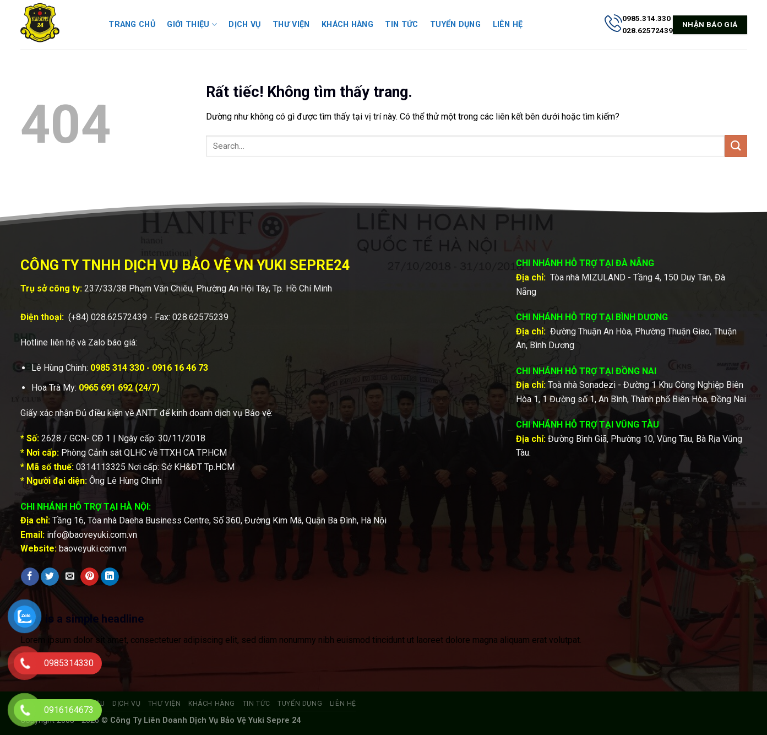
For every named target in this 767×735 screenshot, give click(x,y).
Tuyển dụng (455, 24)
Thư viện (291, 24)
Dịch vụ (244, 24)
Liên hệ (508, 24)
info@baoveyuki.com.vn (92, 534)
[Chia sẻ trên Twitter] (50, 577)
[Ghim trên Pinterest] (89, 577)
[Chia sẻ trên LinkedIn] (110, 577)
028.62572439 (119, 317)
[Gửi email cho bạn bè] (70, 577)
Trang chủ (131, 24)
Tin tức (401, 24)
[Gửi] (736, 145)
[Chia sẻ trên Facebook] (30, 577)
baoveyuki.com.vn (93, 548)
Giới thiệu (191, 24)
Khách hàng (347, 24)
